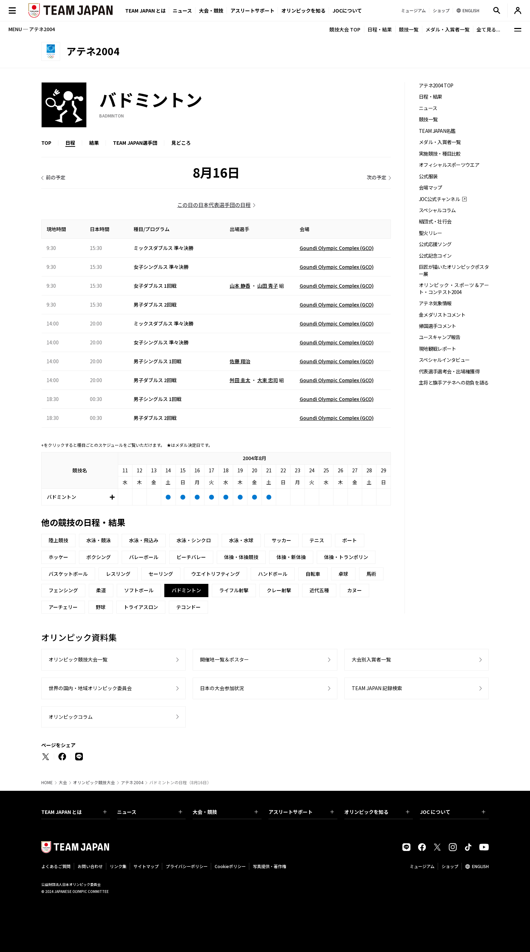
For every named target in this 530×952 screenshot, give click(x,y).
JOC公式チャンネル (439, 199)
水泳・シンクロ (194, 540)
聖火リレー (430, 233)
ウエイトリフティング (215, 573)
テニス (316, 540)
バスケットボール (68, 573)
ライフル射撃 (234, 590)
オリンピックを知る (303, 10)
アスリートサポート (252, 10)
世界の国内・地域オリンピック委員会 (90, 688)
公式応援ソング (435, 244)
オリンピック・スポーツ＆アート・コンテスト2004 (454, 288)
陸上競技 (58, 540)
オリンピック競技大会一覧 (78, 659)
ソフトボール (138, 590)
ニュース (182, 10)
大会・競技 (225, 811)
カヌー (354, 590)
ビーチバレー (191, 556)
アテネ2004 (132, 782)
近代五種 (319, 590)
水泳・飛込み (143, 540)
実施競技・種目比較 (440, 153)
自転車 (313, 573)
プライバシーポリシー (187, 866)
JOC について (452, 811)
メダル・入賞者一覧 (447, 29)
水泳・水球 (241, 540)
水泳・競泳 (98, 540)
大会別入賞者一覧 (371, 659)
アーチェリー (63, 606)
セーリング (161, 573)
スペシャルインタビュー (444, 360)
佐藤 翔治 (240, 361)
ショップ (450, 866)
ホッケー (58, 556)
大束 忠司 (267, 380)
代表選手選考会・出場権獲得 (449, 371)
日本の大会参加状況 (222, 688)
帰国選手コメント (437, 326)
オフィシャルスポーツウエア (449, 165)
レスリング (118, 573)
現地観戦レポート (437, 348)
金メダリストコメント (442, 315)
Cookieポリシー (230, 866)
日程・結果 (379, 29)
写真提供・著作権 (269, 866)
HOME (47, 782)
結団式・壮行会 (435, 221)
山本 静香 (240, 285)
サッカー (281, 540)
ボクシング (98, 556)
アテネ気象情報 (435, 303)
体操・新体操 (291, 556)
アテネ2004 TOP (436, 85)
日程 (70, 142)
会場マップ (430, 187)
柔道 (101, 590)
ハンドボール (272, 573)
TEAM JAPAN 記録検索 (377, 688)
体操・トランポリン (346, 556)
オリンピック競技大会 (94, 782)
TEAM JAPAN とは (74, 811)
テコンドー (188, 606)
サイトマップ (146, 866)
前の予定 (55, 177)
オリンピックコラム (71, 716)
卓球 (343, 573)
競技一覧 (408, 29)
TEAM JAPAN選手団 (135, 142)
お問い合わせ (90, 866)
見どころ (181, 142)
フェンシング (63, 590)
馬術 (371, 573)
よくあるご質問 (56, 866)
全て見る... (488, 29)
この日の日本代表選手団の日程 (214, 204)
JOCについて (347, 10)
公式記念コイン (435, 255)
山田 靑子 (267, 285)
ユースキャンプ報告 (439, 337)
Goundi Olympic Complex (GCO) (337, 247)
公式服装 (428, 176)
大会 (63, 782)
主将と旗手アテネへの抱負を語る (454, 382)
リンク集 (118, 866)
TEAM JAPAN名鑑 (437, 131)
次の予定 (376, 177)
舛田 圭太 (240, 380)
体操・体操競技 (241, 556)
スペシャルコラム (437, 210)
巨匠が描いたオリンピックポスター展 (454, 270)
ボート (349, 540)
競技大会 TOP (344, 29)
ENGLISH (480, 866)
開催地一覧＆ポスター (224, 659)
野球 (101, 606)
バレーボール (143, 556)
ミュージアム (422, 866)
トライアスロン (141, 606)
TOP (46, 142)
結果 (94, 142)
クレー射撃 (279, 590)
